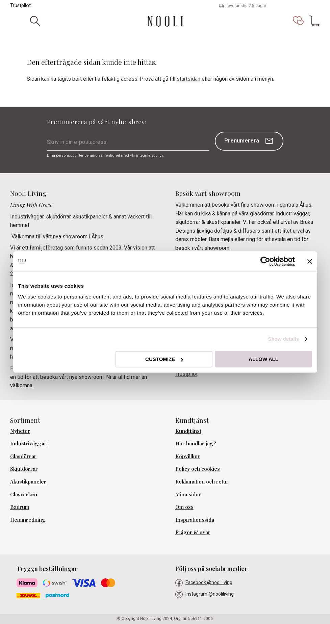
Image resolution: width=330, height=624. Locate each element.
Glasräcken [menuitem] (23, 494)
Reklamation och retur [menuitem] (202, 481)
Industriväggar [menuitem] (28, 443)
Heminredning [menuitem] (27, 519)
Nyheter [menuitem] (20, 430)
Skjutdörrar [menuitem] (24, 468)
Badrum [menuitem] (19, 506)
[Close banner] (309, 261)
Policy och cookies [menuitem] (197, 468)
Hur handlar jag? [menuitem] (195, 443)
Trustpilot (20, 5)
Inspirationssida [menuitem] (194, 519)
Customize (164, 359)
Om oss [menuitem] (184, 506)
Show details (283, 339)
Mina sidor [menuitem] (188, 494)
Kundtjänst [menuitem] (188, 430)
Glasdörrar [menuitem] (23, 456)
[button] (298, 21)
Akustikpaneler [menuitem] (28, 481)
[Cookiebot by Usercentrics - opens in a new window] (265, 261)
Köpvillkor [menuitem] (187, 456)
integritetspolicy (149, 155)
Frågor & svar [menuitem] (192, 532)
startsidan (188, 79)
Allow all (263, 359)
